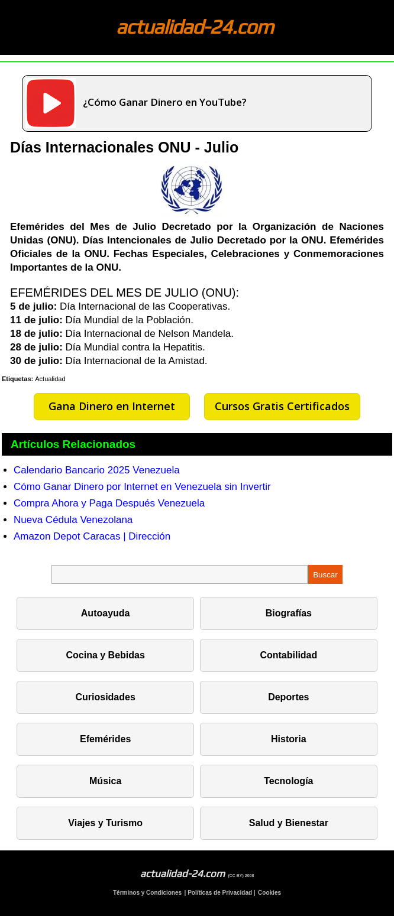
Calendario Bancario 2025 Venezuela (97, 470)
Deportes (288, 697)
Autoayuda (105, 613)
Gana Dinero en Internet (112, 406)
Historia (288, 739)
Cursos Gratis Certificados (282, 406)
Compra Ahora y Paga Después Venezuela (109, 503)
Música (105, 781)
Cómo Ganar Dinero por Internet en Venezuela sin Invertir (142, 486)
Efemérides (105, 739)
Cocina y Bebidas (105, 655)
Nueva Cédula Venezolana (73, 519)
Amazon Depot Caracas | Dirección (92, 536)
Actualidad (50, 378)
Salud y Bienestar (288, 823)
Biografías (289, 613)
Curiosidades (105, 697)
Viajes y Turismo (105, 823)
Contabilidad (288, 655)
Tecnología (288, 781)
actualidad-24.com (194, 26)
